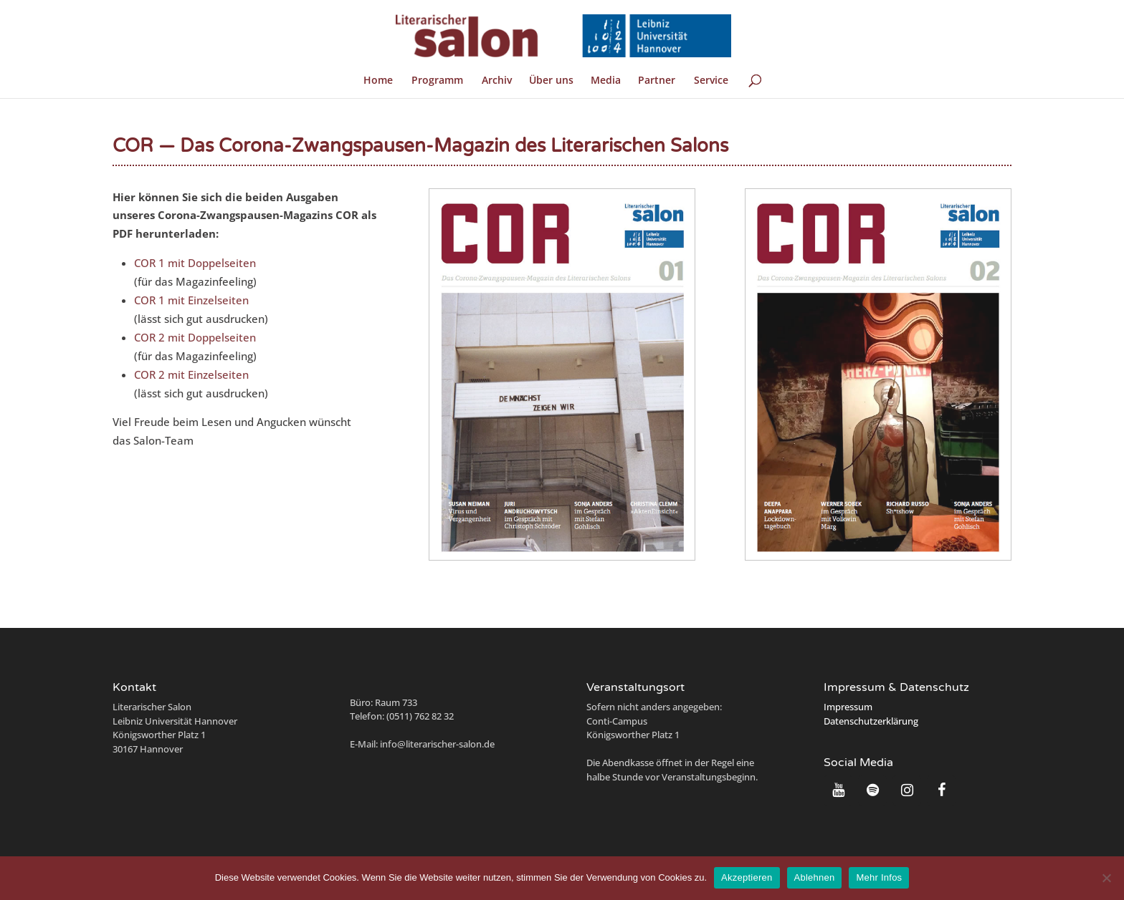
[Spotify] (872, 790)
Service (711, 81)
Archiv (497, 81)
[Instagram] (906, 790)
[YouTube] (838, 790)
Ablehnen (814, 877)
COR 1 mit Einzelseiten (191, 300)
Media (606, 81)
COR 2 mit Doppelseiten (195, 337)
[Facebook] (941, 790)
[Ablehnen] (1106, 878)
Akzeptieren (746, 877)
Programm (437, 81)
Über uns (551, 81)
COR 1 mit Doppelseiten (195, 263)
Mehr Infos (879, 877)
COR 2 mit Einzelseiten (191, 374)
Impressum (848, 706)
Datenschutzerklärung (871, 721)
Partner (656, 81)
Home (378, 81)
